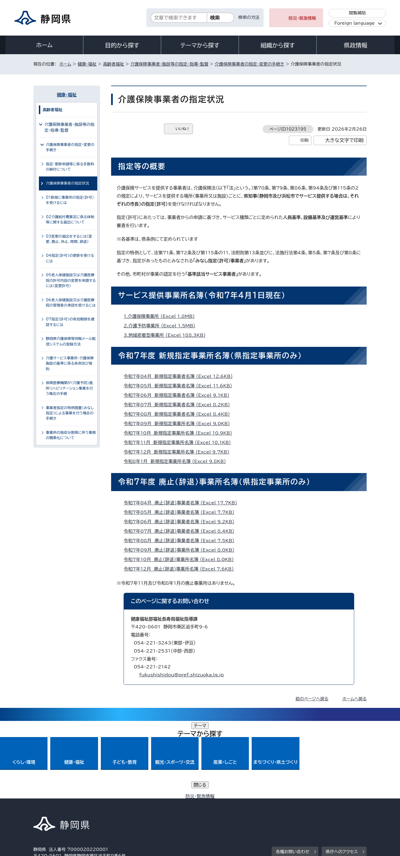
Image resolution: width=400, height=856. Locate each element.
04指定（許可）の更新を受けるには (70, 258)
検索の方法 (248, 17)
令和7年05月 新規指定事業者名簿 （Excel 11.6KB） (180, 386)
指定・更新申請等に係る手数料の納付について (70, 166)
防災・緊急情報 (302, 18)
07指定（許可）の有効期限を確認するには (70, 321)
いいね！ (183, 129)
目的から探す (122, 45)
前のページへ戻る (312, 699)
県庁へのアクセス (342, 774)
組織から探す (278, 45)
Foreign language (354, 23)
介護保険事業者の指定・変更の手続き (249, 64)
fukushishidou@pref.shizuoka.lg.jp (181, 675)
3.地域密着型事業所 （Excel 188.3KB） (167, 335)
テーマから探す (199, 45)
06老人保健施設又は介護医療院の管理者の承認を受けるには (71, 302)
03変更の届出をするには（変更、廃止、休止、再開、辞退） (69, 239)
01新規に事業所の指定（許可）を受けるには (70, 200)
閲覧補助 (357, 13)
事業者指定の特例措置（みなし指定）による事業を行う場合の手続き (70, 413)
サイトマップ (340, 808)
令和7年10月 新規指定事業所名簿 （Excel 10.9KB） (180, 433)
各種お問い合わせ (292, 774)
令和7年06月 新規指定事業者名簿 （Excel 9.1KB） (179, 395)
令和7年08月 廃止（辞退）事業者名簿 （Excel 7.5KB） (181, 540)
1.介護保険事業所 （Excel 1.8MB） (161, 316)
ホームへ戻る (354, 699)
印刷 (304, 140)
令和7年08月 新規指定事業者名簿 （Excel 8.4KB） (179, 414)
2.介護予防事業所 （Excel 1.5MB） (162, 326)
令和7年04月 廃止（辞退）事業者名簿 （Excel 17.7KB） (183, 503)
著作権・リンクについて (59, 808)
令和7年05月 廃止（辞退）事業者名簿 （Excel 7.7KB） (181, 512)
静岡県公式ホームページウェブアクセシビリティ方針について (218, 808)
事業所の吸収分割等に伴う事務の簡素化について (71, 435)
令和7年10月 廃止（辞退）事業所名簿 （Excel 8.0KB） (181, 559)
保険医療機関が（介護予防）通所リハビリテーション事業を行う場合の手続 (69, 388)
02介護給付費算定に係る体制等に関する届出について (70, 219)
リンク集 (301, 808)
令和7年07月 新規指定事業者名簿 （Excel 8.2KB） (179, 404)
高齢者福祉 (113, 64)
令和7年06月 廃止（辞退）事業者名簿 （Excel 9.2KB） (181, 521)
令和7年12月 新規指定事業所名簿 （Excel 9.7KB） (179, 452)
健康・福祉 (87, 64)
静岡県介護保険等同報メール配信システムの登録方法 (71, 341)
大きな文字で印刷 (344, 140)
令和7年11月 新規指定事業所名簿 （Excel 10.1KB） (180, 442)
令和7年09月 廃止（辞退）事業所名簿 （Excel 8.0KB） (181, 550)
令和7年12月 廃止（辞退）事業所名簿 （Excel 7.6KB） (181, 569)
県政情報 (355, 45)
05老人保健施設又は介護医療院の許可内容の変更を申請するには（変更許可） (71, 280)
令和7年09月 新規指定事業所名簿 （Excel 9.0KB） (179, 423)
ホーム (44, 45)
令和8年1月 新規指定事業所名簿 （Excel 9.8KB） (177, 461)
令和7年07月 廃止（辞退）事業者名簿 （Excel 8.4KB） (181, 531)
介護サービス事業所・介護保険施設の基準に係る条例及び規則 (70, 363)
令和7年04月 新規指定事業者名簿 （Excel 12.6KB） (181, 376)
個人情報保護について (121, 808)
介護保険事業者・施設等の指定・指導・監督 (169, 64)
